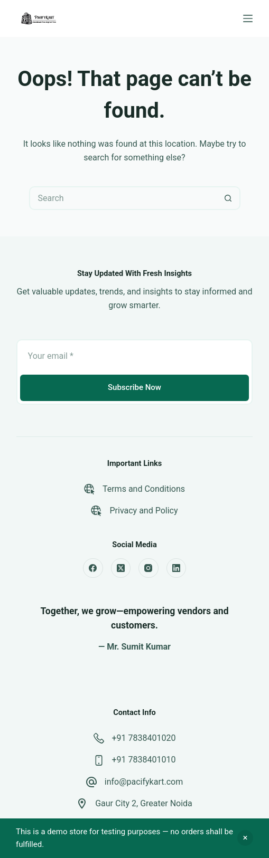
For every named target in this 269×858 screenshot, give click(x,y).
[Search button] (228, 198)
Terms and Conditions (144, 489)
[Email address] (134, 356)
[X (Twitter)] (121, 568)
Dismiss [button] (245, 838)
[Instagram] (148, 568)
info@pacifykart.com (144, 782)
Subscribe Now (134, 387)
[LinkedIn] (176, 568)
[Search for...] (123, 198)
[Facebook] (93, 568)
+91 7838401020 (144, 738)
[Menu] (248, 18)
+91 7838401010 (144, 760)
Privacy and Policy (143, 511)
